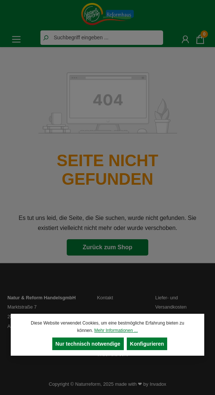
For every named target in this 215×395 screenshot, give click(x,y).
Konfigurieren (147, 344)
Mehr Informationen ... (116, 330)
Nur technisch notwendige (88, 344)
